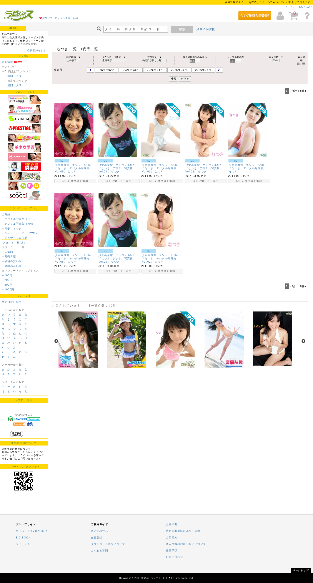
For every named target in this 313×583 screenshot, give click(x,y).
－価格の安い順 (12, 261)
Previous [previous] (56, 341)
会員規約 (171, 537)
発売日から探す (12, 301)
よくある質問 (99, 550)
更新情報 (7, 62)
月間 (19, 76)
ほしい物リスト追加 (75, 180)
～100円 (7, 275)
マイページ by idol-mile (31, 531)
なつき (72, 171)
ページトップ (301, 570)
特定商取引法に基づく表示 (183, 530)
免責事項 (171, 550)
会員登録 (96, 537)
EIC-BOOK (23, 537)
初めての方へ (306, 6)
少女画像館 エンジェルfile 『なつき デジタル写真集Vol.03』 (161, 168)
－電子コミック (12, 228)
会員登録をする (36, 50)
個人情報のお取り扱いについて (186, 543)
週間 (10, 76)
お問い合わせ (174, 556)
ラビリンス (23, 544)
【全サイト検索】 (205, 29)
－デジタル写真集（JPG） (19, 223)
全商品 (6, 214)
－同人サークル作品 (15, 237)
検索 (182, 29)
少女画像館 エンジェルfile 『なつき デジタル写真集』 (248, 167)
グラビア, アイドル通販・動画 (60, 18)
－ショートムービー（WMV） (21, 233)
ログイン (291, 6)
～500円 (7, 284)
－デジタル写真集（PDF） (19, 219)
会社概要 (171, 524)
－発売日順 (9, 256)
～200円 (7, 280)
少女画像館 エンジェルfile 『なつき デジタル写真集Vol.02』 (204, 168)
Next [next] (303, 341)
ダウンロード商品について (108, 544)
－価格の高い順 (12, 266)
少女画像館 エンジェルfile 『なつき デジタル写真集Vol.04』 (117, 168)
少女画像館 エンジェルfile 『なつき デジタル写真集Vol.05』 (74, 168)
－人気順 (7, 251)
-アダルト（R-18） (14, 242)
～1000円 (8, 289)
